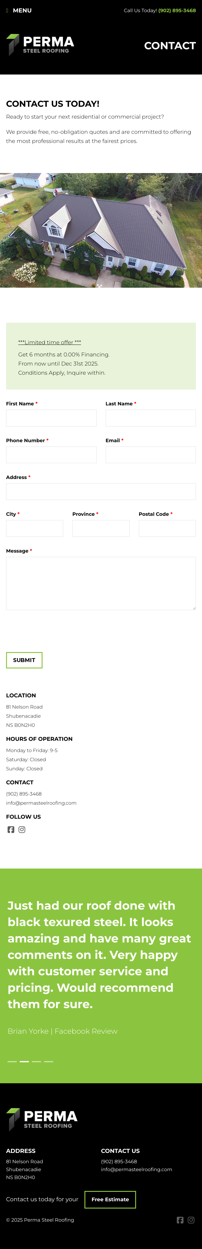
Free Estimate (112, 1199)
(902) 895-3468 (177, 11)
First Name (20, 404)
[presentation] (52, 628)
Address (16, 478)
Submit (24, 660)
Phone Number (25, 441)
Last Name (119, 404)
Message (17, 551)
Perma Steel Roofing (41, 45)
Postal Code (154, 514)
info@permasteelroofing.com (41, 803)
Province (83, 514)
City (11, 514)
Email (113, 441)
